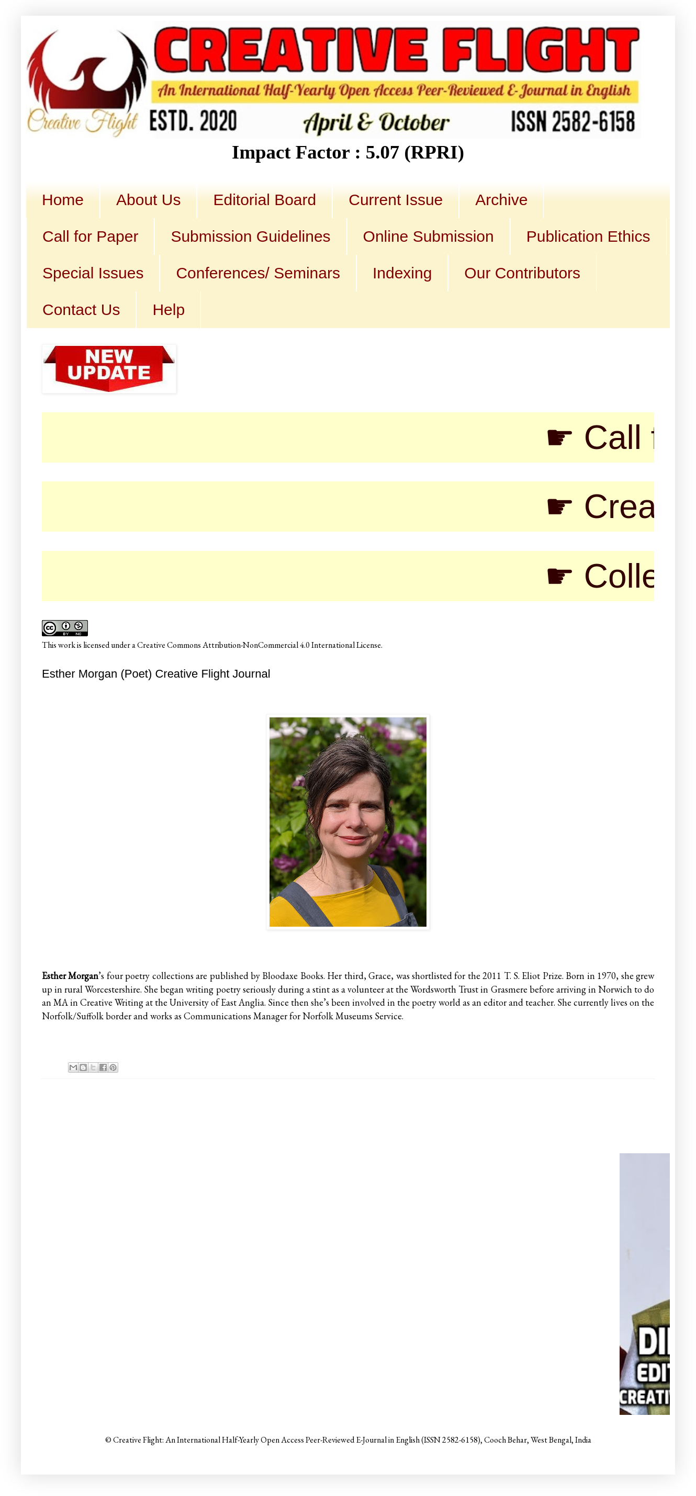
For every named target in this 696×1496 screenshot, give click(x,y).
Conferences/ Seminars (258, 273)
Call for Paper (90, 236)
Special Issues (92, 273)
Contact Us (81, 309)
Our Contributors (522, 273)
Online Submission (428, 236)
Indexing (402, 273)
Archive (501, 199)
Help (168, 309)
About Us (148, 199)
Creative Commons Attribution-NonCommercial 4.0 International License (259, 644)
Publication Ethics (588, 236)
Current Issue (396, 199)
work (66, 644)
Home (63, 199)
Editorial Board (264, 199)
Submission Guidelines (250, 236)
